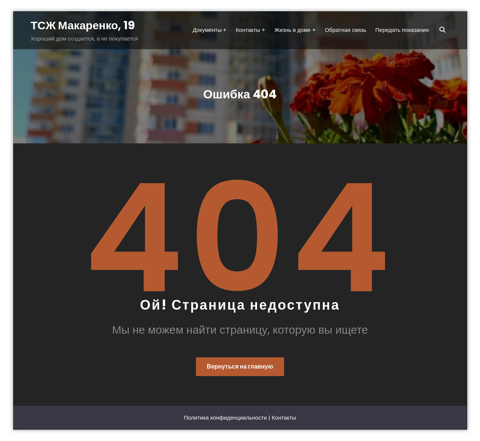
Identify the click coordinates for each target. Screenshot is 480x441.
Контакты (284, 417)
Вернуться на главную (240, 366)
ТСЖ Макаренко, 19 (83, 25)
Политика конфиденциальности (225, 417)
